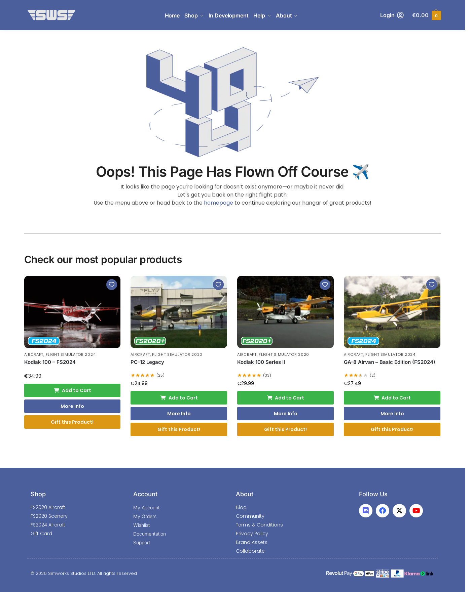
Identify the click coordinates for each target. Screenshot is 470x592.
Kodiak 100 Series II (261, 362)
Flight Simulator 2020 (177, 354)
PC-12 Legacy (147, 362)
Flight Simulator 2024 (71, 354)
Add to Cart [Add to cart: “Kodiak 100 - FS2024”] (72, 390)
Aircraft (34, 354)
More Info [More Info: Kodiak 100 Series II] (285, 413)
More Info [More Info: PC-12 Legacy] (179, 413)
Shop (38, 494)
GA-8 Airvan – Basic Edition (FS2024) (389, 362)
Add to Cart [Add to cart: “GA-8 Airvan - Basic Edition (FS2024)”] (392, 397)
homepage (218, 203)
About (244, 494)
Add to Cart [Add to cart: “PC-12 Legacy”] (179, 397)
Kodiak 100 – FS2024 (50, 362)
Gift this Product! (72, 422)
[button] (426, 15)
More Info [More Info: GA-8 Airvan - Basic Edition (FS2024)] (392, 413)
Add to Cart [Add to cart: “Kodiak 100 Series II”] (285, 397)
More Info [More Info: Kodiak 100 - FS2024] (72, 406)
